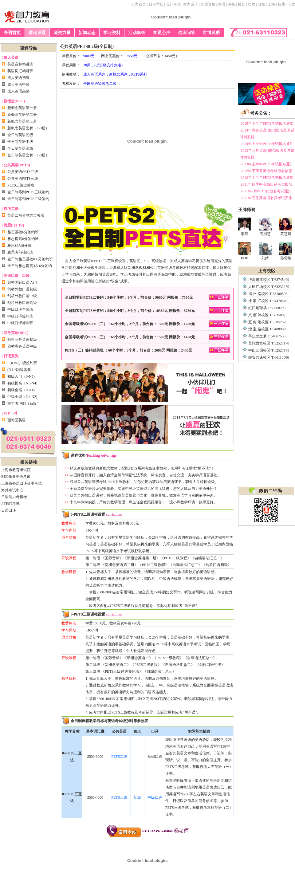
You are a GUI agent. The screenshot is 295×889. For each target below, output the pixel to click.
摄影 (241, 4)
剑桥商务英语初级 (22, 339)
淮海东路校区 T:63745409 (268, 279)
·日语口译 (8, 510)
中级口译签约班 (20, 316)
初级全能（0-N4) (21, 390)
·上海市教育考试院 (15, 470)
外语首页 (12, 32)
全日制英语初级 (20, 135)
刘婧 (265, 251)
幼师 (251, 4)
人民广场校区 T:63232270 (268, 287)
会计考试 (173, 4)
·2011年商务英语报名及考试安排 (266, 198)
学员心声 (161, 32)
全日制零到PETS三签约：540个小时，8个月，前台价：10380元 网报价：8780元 (147, 310)
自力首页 (138, 4)
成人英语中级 (18, 84)
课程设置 (37, 32)
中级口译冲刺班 (20, 323)
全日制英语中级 (20, 142)
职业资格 (208, 4)
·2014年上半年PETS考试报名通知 (266, 144)
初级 (137, 797)
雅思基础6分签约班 (23, 232)
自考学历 (156, 4)
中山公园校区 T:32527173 (268, 350)
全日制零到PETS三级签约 (28, 192)
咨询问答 (186, 32)
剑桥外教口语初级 (22, 289)
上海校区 (266, 271)
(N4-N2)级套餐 (19, 370)
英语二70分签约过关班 (25, 215)
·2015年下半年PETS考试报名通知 (266, 123)
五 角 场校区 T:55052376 (267, 322)
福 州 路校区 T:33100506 (267, 294)
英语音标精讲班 (20, 64)
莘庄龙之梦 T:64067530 (266, 336)
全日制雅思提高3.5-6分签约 (29, 266)
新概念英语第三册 (22, 121)
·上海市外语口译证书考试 (21, 483)
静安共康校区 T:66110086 (268, 357)
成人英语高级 (18, 91)
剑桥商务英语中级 (22, 346)
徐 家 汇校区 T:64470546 (267, 301)
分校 (261, 4)
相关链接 (28, 462)
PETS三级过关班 (20, 185)
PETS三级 (119, 797)
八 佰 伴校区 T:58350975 (267, 315)
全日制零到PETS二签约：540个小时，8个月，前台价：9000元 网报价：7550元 (147, 297)
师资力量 (62, 32)
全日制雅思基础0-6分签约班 (30, 259)
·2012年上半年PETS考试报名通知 (266, 177)
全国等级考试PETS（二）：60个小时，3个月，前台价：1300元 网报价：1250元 (147, 324)
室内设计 (190, 4)
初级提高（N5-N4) (22, 383)
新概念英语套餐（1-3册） (28, 128)
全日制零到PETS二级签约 (28, 199)
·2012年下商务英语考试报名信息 (266, 171)
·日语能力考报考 (13, 497)
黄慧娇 (285, 227)
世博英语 (211, 32)
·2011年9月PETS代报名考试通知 (266, 191)
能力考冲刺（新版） (24, 403)
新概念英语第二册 (22, 114)
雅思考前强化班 (20, 252)
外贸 (231, 4)
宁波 (291, 4)
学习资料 (111, 32)
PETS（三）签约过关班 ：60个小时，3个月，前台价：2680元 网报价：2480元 (147, 350)
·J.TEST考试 (10, 504)
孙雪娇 (285, 251)
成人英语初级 (18, 78)
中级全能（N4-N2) (22, 397)
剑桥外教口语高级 (22, 303)
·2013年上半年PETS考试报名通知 (266, 164)
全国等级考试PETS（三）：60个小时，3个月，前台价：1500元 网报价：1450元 (147, 337)
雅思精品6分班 (19, 245)
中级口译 (155, 797)
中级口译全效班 (20, 309)
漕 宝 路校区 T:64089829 (267, 329)
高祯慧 (265, 227)
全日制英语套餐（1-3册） (28, 155)
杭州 (281, 4)
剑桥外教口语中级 (22, 296)
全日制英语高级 (20, 148)
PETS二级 (119, 756)
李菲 (244, 227)
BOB (244, 251)
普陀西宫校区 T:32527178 (268, 343)
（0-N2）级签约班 (22, 363)
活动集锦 (136, 32)
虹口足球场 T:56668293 (266, 308)
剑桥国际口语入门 (22, 282)
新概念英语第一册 (22, 108)
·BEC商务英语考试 (15, 476)
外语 (221, 4)
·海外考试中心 (11, 490)
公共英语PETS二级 (22, 172)
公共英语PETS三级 (22, 178)
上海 (271, 4)
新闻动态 (87, 32)
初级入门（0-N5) (21, 376)
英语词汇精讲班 (20, 71)
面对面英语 (16, 420)
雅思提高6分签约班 (23, 239)
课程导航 (28, 48)
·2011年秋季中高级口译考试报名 (266, 184)
